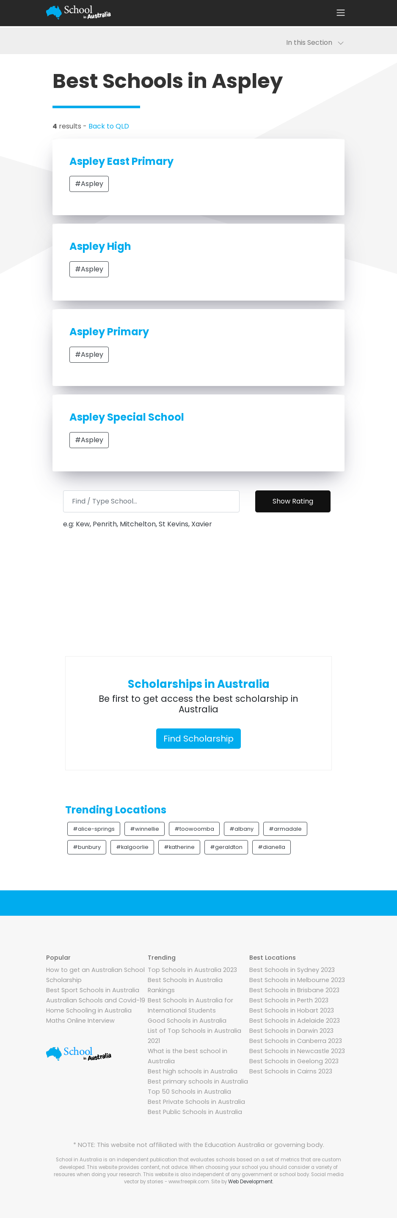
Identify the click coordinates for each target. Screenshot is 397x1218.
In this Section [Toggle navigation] (315, 42)
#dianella (271, 847)
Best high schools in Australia (192, 1071)
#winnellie (144, 828)
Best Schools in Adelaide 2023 (294, 1020)
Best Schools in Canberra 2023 (295, 1041)
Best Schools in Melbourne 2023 (297, 980)
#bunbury (87, 847)
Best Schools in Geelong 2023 (294, 1061)
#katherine (179, 847)
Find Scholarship (198, 738)
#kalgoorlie (132, 847)
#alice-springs (94, 828)
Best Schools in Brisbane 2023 (294, 990)
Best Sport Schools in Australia (92, 990)
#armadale (285, 828)
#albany (241, 828)
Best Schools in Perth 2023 (288, 1000)
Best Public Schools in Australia (195, 1112)
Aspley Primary (109, 332)
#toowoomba (194, 828)
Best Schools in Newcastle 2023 (297, 1051)
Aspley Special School (126, 417)
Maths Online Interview (80, 1020)
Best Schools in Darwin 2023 (291, 1030)
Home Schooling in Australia (89, 1010)
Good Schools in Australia (187, 1020)
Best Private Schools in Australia (196, 1102)
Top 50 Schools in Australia (189, 1091)
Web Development (250, 1181)
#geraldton (226, 847)
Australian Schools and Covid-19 (95, 1000)
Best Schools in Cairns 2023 (290, 1071)
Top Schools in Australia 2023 (192, 970)
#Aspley (89, 184)
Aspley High (100, 246)
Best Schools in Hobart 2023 (291, 1010)
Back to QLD (108, 126)
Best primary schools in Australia (198, 1081)
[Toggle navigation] (341, 12)
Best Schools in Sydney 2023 (292, 970)
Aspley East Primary (121, 161)
